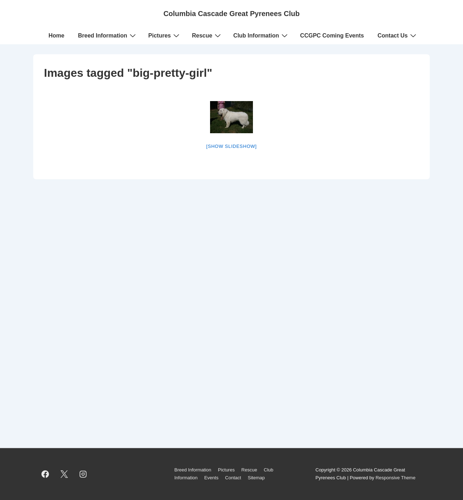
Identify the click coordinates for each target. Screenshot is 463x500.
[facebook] (45, 473)
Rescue (207, 35)
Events (211, 477)
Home (56, 35)
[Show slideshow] (231, 146)
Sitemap (256, 477)
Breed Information (108, 35)
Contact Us (398, 35)
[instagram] (83, 473)
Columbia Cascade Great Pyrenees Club (231, 14)
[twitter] (64, 473)
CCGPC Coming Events (332, 35)
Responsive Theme (395, 477)
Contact (233, 477)
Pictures (164, 35)
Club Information (261, 35)
